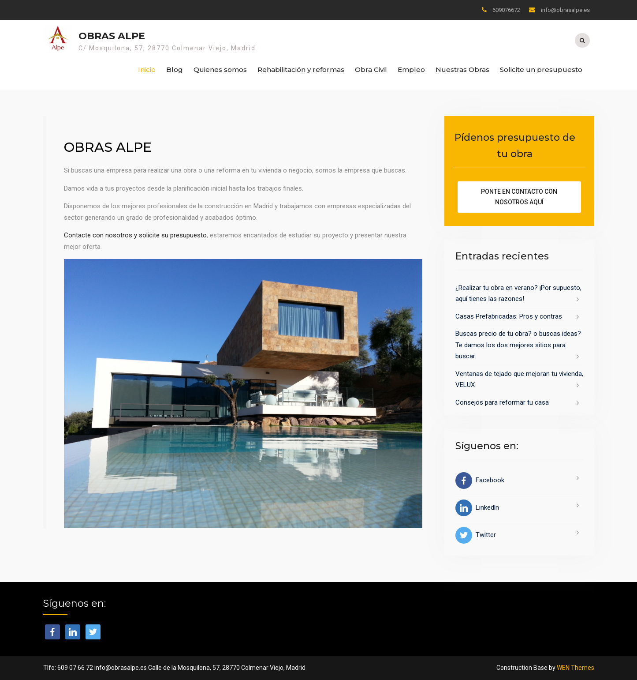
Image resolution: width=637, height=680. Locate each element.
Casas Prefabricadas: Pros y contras (508, 316)
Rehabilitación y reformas (300, 69)
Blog (174, 69)
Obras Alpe (111, 36)
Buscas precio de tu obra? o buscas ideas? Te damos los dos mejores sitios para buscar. (518, 345)
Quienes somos (220, 69)
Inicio (147, 69)
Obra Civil (371, 69)
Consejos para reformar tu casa (502, 402)
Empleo (411, 69)
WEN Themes (575, 667)
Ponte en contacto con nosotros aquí (519, 197)
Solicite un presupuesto (541, 69)
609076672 (506, 10)
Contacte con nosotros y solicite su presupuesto (135, 235)
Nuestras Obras (462, 69)
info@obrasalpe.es (565, 10)
